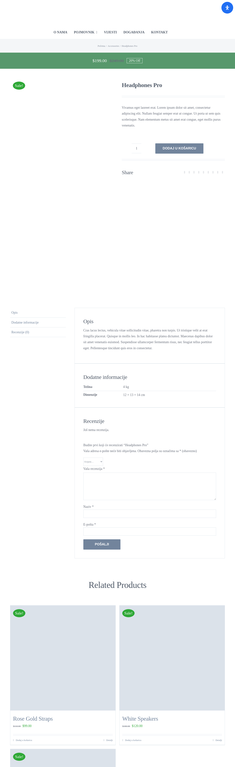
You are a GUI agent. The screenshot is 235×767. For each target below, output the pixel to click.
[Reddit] (194, 172)
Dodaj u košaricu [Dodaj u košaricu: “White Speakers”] (133, 740)
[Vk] (217, 172)
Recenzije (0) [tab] (20, 332)
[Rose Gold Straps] (62, 658)
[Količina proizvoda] (136, 148)
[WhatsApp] (203, 172)
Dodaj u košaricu (179, 148)
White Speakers (140, 718)
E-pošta (89, 524)
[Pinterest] (213, 172)
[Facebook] (184, 172)
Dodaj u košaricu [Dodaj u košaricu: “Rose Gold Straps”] (24, 740)
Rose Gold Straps (33, 718)
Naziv (88, 507)
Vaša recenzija (94, 469)
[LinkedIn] (198, 172)
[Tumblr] (208, 172)
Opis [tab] (14, 312)
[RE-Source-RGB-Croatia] (117, 4)
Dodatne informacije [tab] (25, 322)
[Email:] (222, 172)
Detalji (109, 740)
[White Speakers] (172, 658)
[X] (189, 172)
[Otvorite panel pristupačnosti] (227, 8)
